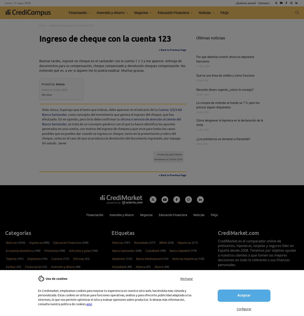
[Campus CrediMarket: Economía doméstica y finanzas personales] (121, 199)
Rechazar (186, 279)
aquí (89, 304)
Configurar (244, 309)
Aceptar (244, 295)
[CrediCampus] (28, 12)
